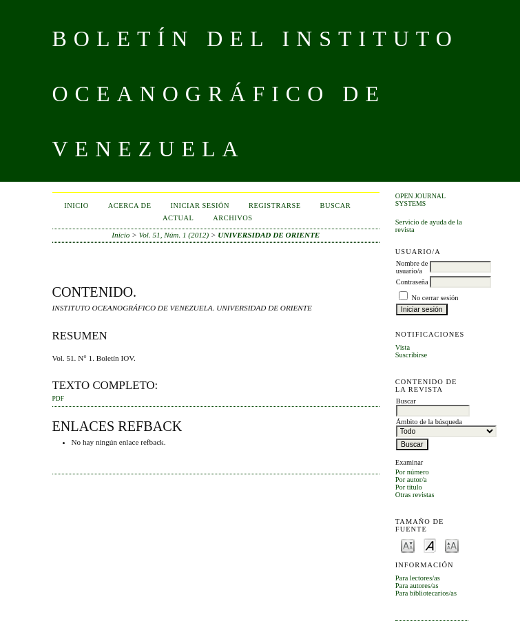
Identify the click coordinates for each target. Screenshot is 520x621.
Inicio (76, 205)
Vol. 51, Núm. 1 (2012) (174, 235)
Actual (178, 218)
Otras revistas (415, 494)
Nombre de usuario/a (412, 267)
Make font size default (430, 545)
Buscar (335, 205)
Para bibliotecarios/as (426, 593)
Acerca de (130, 205)
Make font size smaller (408, 545)
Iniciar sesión (200, 205)
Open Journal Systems (420, 199)
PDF (58, 398)
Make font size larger (452, 545)
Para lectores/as (417, 578)
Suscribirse (411, 355)
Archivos (232, 218)
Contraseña (412, 282)
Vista (402, 347)
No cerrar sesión (434, 298)
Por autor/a (411, 479)
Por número (412, 472)
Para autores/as (417, 585)
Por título (408, 487)
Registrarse (275, 205)
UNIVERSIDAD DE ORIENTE (269, 235)
